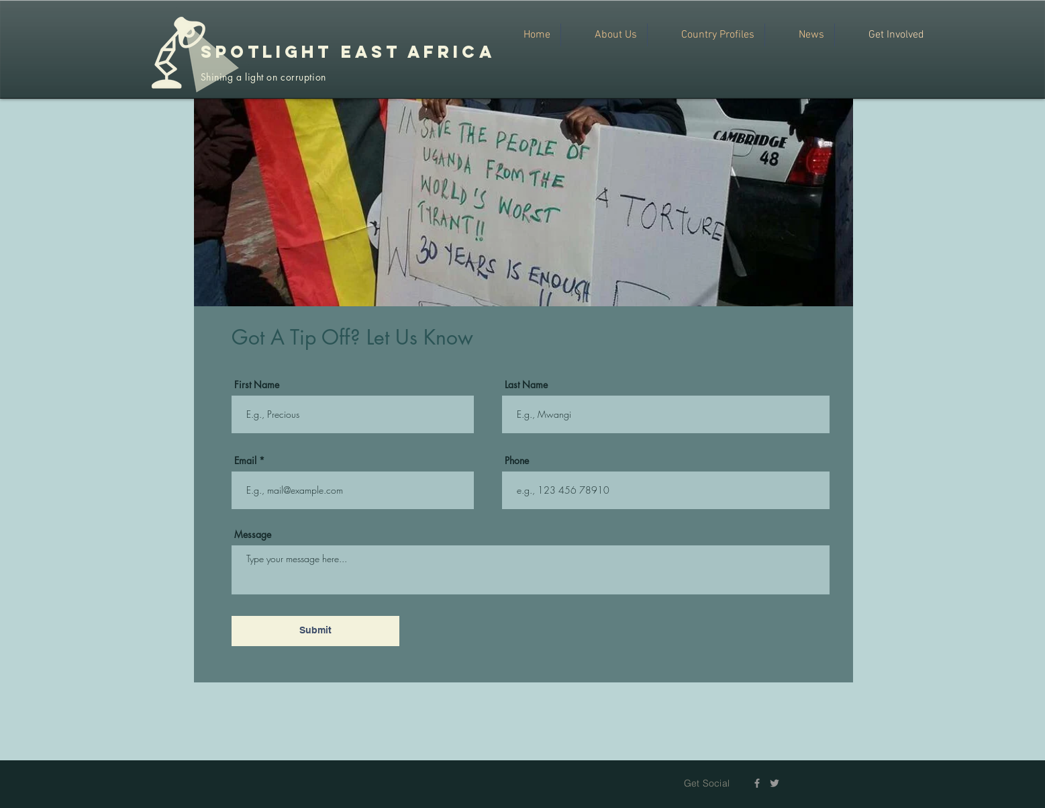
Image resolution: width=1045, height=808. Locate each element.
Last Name (526, 385)
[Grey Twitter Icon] (774, 783)
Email (245, 460)
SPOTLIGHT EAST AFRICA (348, 51)
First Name (256, 385)
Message (252, 534)
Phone (517, 460)
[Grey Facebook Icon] (757, 783)
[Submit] (315, 631)
